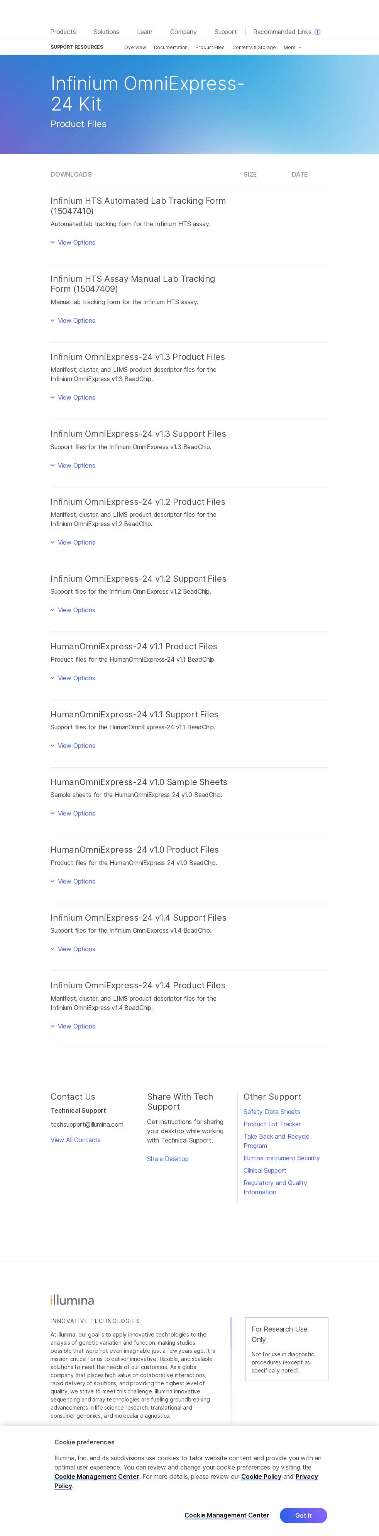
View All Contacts (76, 1140)
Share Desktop (168, 1159)
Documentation (171, 47)
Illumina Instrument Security (282, 1158)
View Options (75, 242)
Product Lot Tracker (272, 1124)
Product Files (210, 47)
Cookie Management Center (96, 1476)
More (290, 47)
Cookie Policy (261, 1476)
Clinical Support (265, 1170)
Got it (303, 1515)
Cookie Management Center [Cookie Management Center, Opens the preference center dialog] (226, 1515)
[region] (189, 1481)
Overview (135, 47)
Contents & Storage (254, 47)
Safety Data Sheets (272, 1111)
